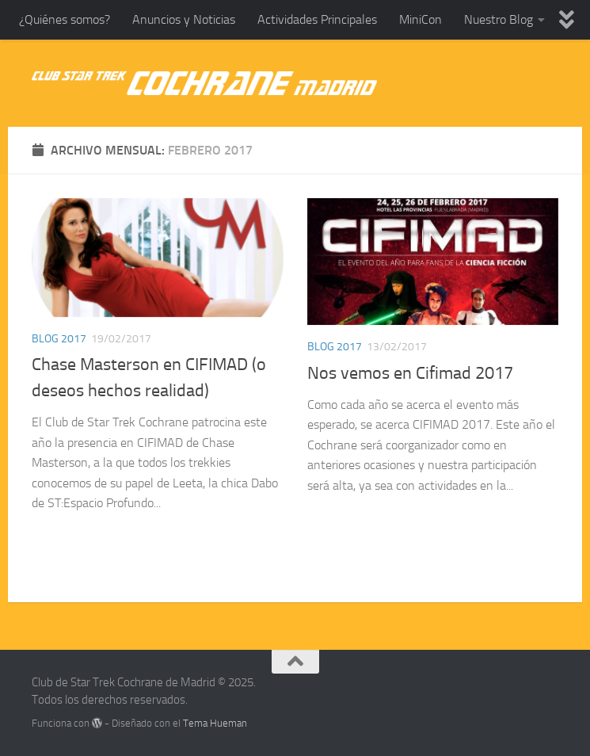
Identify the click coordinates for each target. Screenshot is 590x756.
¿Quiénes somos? (64, 19)
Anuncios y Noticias (183, 19)
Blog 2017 (59, 339)
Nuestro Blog (498, 19)
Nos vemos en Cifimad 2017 (410, 373)
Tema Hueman (215, 723)
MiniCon (420, 19)
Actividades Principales (317, 19)
